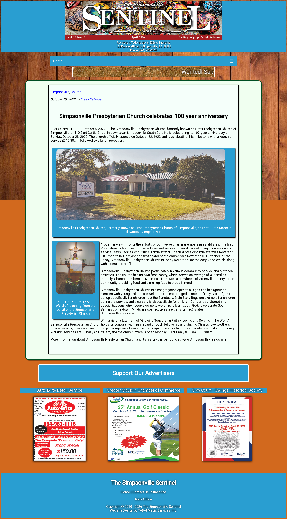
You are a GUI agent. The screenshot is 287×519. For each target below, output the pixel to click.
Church (76, 92)
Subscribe (164, 42)
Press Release (90, 99)
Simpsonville (59, 92)
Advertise (122, 42)
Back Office (143, 499)
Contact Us (140, 492)
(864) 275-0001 (148, 50)
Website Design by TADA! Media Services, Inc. (143, 510)
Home (57, 61)
